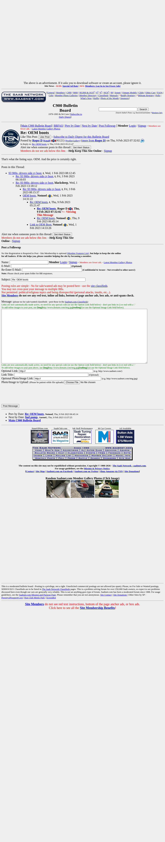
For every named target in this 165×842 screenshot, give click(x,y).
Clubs (141, 92)
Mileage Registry (146, 95)
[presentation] (28, 405)
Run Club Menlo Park (34, 608)
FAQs (160, 92)
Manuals (114, 95)
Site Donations (131, 482)
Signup (142, 125)
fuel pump (31, 427)
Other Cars (150, 92)
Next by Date (89, 125)
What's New (86, 98)
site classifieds (99, 285)
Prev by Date (72, 125)
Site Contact (106, 605)
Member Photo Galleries (66, 95)
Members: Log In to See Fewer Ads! (103, 86)
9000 (75, 92)
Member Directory (87, 95)
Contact (30, 482)
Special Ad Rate (70, 86)
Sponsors (124, 98)
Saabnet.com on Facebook (60, 482)
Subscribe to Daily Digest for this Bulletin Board (81, 136)
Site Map (40, 482)
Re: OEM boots (39, 144)
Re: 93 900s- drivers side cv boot (34, 176)
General (51, 92)
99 (112, 92)
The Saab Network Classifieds (56, 599)
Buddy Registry (128, 95)
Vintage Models (129, 92)
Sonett (117, 92)
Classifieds (103, 95)
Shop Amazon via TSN (111, 482)
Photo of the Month (110, 98)
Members (60, 92)
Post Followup (107, 125)
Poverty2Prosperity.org (12, 608)
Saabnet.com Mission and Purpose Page (37, 605)
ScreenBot (51, 608)
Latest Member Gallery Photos (46, 128)
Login (132, 125)
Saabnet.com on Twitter (86, 482)
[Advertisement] (82, 41)
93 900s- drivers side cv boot (25, 173)
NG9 (106, 92)
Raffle (96, 98)
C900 (68, 92)
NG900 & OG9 (87, 92)
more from (93, 140)
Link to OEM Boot (40, 224)
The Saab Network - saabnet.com (129, 476)
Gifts (51, 95)
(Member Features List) (78, 253)
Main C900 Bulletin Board (36, 125)
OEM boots (29, 195)
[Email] (47, 140)
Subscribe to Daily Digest (70, 115)
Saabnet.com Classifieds (76, 301)
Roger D (37, 140)
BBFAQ (58, 125)
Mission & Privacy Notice (97, 479)
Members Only (157, 113)
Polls (158, 95)
